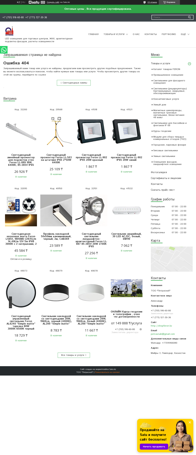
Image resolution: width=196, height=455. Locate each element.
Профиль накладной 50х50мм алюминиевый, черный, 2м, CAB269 (56, 236)
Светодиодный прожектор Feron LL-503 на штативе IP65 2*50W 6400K (56, 159)
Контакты (151, 34)
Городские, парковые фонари (169, 145)
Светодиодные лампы (75, 82)
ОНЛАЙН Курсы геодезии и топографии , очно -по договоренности (126, 314)
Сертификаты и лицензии (166, 178)
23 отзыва (152, 2)
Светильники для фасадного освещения (169, 82)
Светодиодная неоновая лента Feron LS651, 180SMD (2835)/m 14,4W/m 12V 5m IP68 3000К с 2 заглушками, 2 (21, 239)
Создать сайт (53, 2)
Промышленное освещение (168, 75)
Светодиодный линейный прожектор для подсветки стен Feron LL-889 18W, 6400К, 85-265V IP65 (21, 160)
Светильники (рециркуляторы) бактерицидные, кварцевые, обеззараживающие (170, 91)
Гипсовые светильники (165, 150)
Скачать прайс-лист (163, 190)
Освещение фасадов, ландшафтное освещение (167, 163)
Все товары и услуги (72, 355)
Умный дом (159, 104)
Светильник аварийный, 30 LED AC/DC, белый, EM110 (126, 236)
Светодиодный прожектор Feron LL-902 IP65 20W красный (91, 157)
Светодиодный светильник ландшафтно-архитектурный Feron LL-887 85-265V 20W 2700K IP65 (91, 240)
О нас (136, 34)
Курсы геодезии (162, 131)
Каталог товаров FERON (166, 69)
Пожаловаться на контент (107, 372)
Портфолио (169, 34)
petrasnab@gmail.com (163, 334)
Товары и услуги (114, 34)
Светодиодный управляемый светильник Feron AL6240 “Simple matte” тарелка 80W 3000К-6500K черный (21, 322)
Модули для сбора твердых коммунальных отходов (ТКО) (169, 138)
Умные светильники (164, 156)
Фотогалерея (159, 172)
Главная (93, 34)
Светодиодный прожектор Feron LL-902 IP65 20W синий (126, 157)
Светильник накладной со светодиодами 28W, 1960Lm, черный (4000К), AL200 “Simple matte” (56, 320)
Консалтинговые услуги (166, 99)
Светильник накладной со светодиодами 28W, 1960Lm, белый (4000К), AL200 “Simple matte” (91, 320)
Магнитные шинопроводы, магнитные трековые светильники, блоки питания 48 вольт (168, 114)
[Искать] (189, 17)
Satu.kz (112, 369)
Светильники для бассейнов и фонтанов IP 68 (170, 124)
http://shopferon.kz (161, 326)
